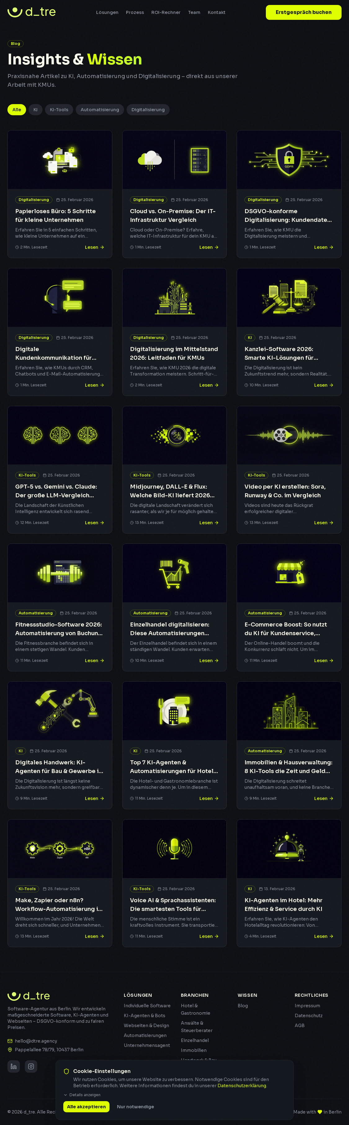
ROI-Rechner (166, 12)
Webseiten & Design (146, 1025)
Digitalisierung (148, 109)
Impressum (307, 1006)
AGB (300, 1025)
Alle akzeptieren (86, 1115)
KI (36, 109)
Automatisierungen (145, 1035)
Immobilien (194, 1050)
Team (194, 12)
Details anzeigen (82, 1103)
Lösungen (107, 12)
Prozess (135, 12)
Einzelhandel (195, 1040)
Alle (16, 109)
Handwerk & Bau (199, 1060)
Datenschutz (309, 1015)
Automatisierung (100, 109)
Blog (243, 1006)
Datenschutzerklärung (241, 1094)
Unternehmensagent (147, 1045)
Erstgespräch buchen (304, 12)
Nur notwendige (135, 1115)
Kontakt (217, 12)
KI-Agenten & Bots (144, 1015)
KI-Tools (59, 109)
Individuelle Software (147, 1006)
